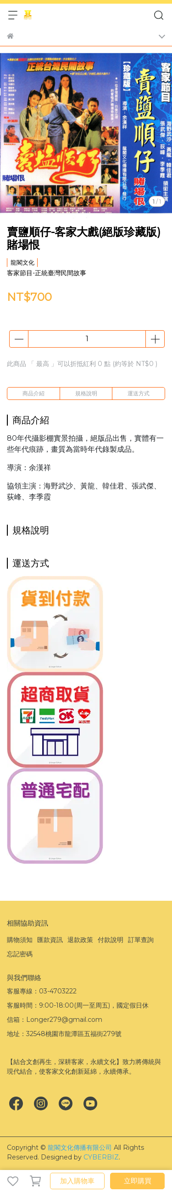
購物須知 (20, 940)
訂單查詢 (141, 940)
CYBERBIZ (101, 1157)
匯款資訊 (50, 940)
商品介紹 (33, 393)
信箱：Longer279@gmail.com (54, 1019)
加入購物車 (77, 1180)
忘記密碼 (20, 954)
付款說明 (110, 940)
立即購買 (137, 1180)
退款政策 (80, 940)
